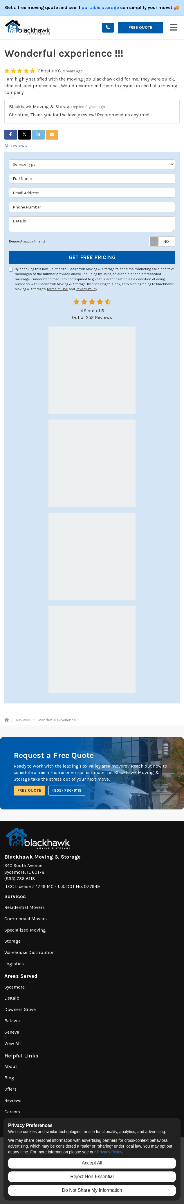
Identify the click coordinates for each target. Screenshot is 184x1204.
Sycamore (14, 987)
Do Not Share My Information (92, 1190)
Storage (12, 941)
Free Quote (140, 27)
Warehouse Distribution (29, 952)
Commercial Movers (25, 918)
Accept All (92, 1162)
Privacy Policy (86, 289)
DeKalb (11, 998)
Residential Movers (24, 907)
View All (12, 1043)
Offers (10, 1089)
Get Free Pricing (92, 257)
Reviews (12, 1100)
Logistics (14, 963)
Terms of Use (57, 289)
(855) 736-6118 (67, 790)
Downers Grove (20, 1009)
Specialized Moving (25, 930)
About (10, 1066)
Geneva (11, 1032)
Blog (9, 1077)
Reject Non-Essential (91, 1176)
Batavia (12, 1020)
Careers (12, 1111)
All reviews (15, 145)
